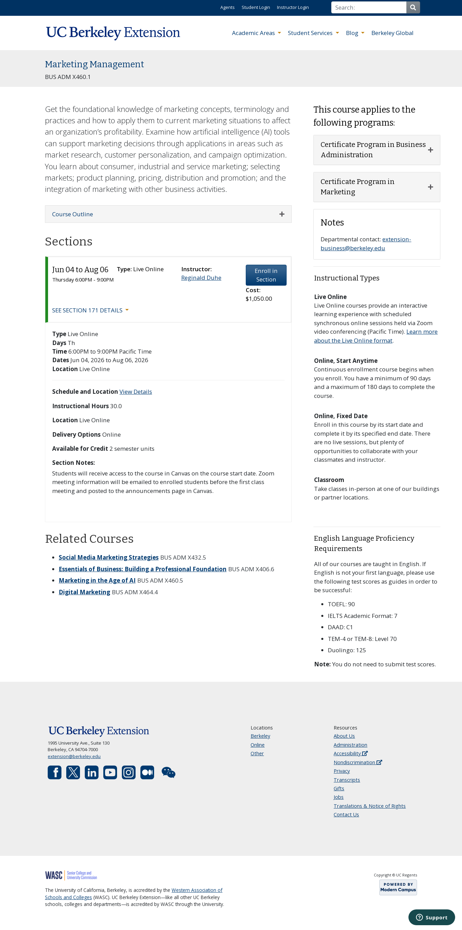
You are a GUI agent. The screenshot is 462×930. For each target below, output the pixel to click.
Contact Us (346, 814)
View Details (135, 391)
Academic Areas (254, 33)
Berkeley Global (392, 33)
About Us (344, 736)
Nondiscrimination (358, 762)
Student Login (256, 7)
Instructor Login (293, 7)
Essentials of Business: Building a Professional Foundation (143, 569)
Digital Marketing (84, 592)
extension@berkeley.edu (74, 756)
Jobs (339, 797)
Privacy (342, 771)
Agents (227, 7)
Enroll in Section (266, 275)
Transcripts (347, 780)
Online (258, 745)
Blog (353, 33)
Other (257, 753)
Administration (350, 745)
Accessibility (351, 753)
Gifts (339, 788)
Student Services (311, 33)
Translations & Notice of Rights (370, 806)
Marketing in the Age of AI (97, 580)
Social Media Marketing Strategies (109, 557)
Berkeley (260, 736)
